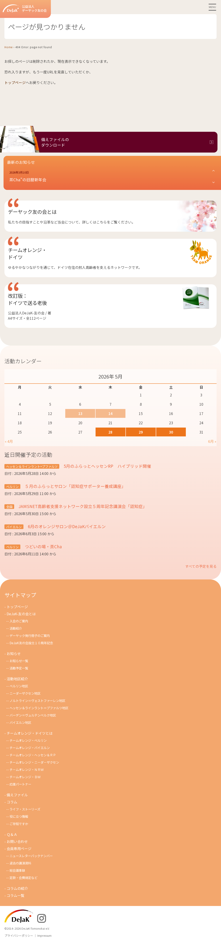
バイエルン (14, 526)
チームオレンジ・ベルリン (28, 740)
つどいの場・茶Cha (43, 546)
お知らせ (14, 653)
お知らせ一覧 (19, 660)
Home (8, 47)
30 (171, 432)
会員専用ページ (19, 848)
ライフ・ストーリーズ (25, 809)
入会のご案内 (19, 621)
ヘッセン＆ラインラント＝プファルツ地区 (39, 707)
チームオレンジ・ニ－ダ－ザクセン (34, 762)
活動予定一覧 (19, 668)
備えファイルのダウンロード (55, 142)
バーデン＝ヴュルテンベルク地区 (33, 715)
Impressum (44, 935)
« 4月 (9, 441)
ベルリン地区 (19, 686)
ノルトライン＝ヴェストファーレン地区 (37, 700)
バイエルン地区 (20, 722)
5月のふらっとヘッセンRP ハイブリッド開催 (107, 466)
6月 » (212, 441)
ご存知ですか (19, 823)
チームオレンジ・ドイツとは (30, 733)
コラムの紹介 (17, 888)
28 (110, 432)
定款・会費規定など (23, 877)
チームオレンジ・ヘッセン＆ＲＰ (33, 755)
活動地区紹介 (17, 678)
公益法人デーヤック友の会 (25, 8)
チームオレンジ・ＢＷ (25, 776)
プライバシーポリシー (18, 935)
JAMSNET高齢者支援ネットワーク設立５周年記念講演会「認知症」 (82, 506)
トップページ (15, 82)
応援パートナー (20, 784)
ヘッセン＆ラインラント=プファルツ (32, 466)
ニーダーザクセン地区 (25, 693)
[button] (112, 176)
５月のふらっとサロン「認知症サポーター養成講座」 (75, 486)
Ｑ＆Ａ (12, 834)
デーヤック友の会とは (32, 211)
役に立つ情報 (19, 816)
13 (80, 413)
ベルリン (12, 486)
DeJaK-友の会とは (21, 613)
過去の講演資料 (20, 863)
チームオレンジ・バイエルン (30, 747)
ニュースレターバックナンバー (31, 855)
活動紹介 (16, 628)
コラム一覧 (15, 895)
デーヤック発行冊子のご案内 (30, 635)
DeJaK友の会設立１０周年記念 (31, 642)
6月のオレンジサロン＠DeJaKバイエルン (66, 526)
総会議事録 (17, 870)
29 (141, 432)
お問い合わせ (17, 841)
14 (110, 413)
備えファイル (17, 794)
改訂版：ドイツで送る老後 (27, 299)
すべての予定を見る (201, 566)
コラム (12, 802)
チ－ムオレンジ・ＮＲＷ (27, 769)
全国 (9, 506)
